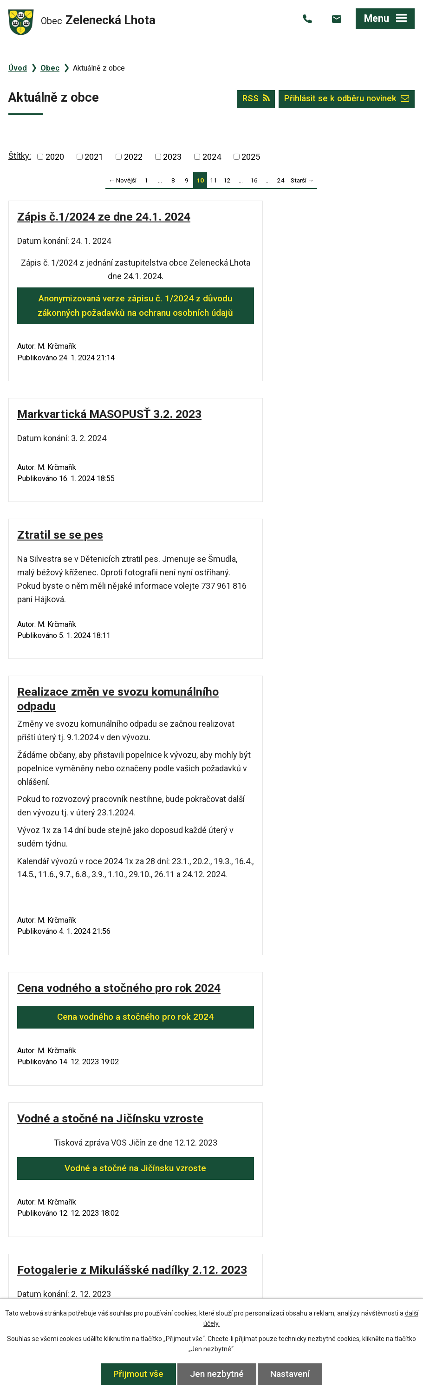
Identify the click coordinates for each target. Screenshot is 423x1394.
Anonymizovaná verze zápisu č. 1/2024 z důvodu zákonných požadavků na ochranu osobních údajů (107, 312)
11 (213, 180)
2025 (250, 157)
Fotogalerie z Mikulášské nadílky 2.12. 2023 (108, 966)
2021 (94, 157)
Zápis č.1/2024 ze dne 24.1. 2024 (103, 216)
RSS (252, 99)
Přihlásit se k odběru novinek (345, 99)
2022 (133, 157)
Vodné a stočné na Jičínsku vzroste (315, 795)
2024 (211, 157)
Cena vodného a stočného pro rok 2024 (108, 781)
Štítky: (19, 156)
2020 (55, 157)
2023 (172, 157)
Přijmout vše (137, 1373)
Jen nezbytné (217, 1373)
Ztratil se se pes (60, 428)
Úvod (17, 68)
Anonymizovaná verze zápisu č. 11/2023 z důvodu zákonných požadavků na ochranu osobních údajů (315, 1000)
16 (254, 180)
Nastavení (291, 1373)
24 (281, 180)
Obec (49, 68)
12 (227, 180)
